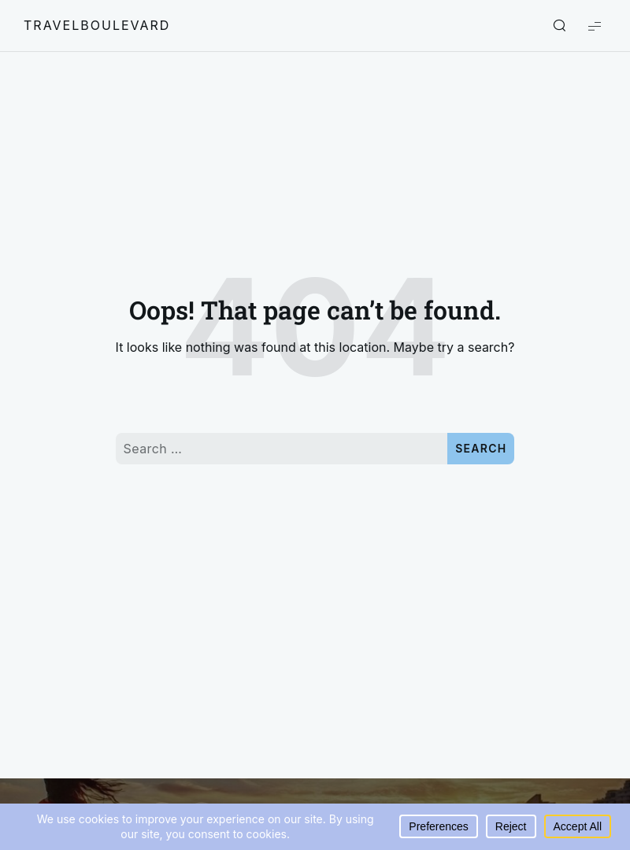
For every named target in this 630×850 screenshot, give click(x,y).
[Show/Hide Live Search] (559, 26)
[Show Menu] (594, 25)
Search (480, 448)
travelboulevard (97, 25)
